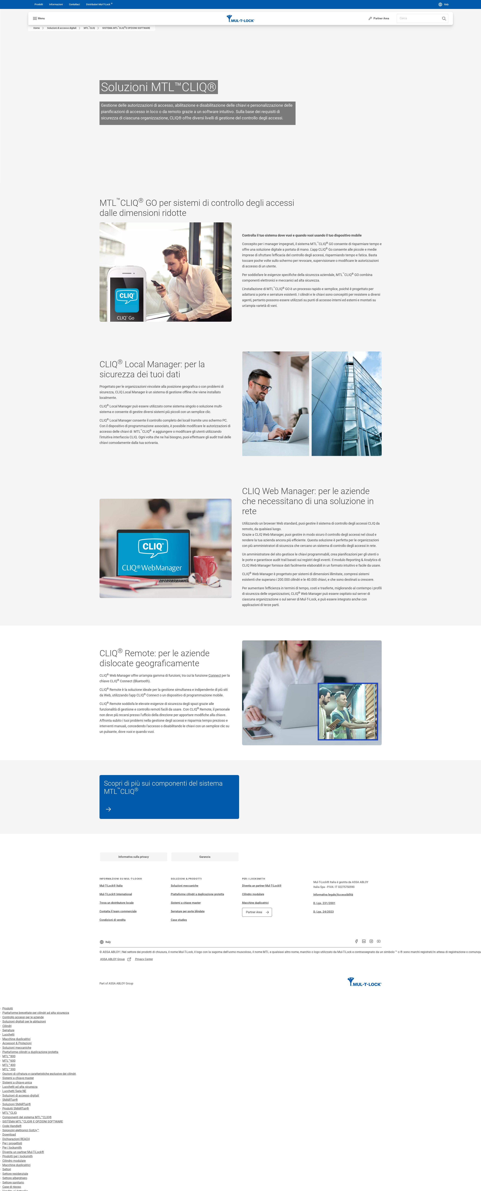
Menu (41, 18)
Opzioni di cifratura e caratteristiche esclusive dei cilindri (39, 1074)
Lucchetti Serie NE (14, 1091)
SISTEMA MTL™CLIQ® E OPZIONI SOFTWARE (32, 1121)
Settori (6, 1169)
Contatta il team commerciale (118, 911)
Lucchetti (8, 1034)
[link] (39, 4)
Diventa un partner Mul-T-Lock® (261, 885)
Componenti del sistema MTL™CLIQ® (27, 1117)
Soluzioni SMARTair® (16, 1104)
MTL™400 (8, 1065)
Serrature (8, 1030)
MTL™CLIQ (9, 1113)
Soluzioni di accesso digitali (20, 1095)
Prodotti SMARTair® (15, 1108)
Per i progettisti (12, 1143)
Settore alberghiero (14, 1178)
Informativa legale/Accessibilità (333, 894)
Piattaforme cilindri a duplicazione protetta (197, 894)
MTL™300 (8, 1069)
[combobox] (423, 18)
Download (9, 1134)
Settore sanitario (13, 1182)
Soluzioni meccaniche (184, 885)
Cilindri (7, 1026)
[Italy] (443, 4)
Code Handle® (12, 1126)
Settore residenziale (15, 1174)
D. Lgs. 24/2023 (323, 911)
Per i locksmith (12, 1147)
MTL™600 (8, 1061)
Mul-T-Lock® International (116, 894)
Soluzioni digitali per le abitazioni (24, 1021)
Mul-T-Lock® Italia (111, 885)
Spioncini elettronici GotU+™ (20, 1130)
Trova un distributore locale (117, 902)
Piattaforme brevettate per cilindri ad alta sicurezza (35, 1013)
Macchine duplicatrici (255, 902)
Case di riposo (11, 1187)
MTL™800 (8, 1056)
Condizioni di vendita (112, 920)
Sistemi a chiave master (186, 902)
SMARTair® (10, 1100)
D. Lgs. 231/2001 (324, 903)
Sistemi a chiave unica (17, 1082)
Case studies (179, 920)
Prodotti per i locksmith (17, 1156)
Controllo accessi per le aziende (23, 1017)
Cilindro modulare (253, 894)
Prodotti (7, 1008)
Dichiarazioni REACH (16, 1139)
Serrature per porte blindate (188, 911)
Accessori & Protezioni (17, 1043)
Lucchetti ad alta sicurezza (19, 1087)
